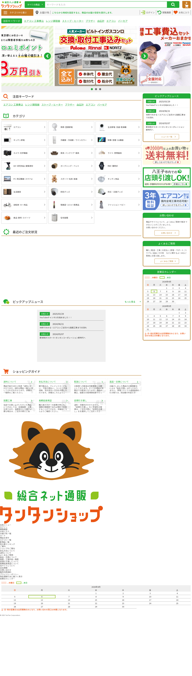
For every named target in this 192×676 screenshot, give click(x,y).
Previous (47, 56)
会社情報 (3, 567)
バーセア (123, 21)
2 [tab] (96, 89)
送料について (5, 552)
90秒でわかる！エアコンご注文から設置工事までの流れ (165, 116)
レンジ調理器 (53, 21)
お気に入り (4, 531)
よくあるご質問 (166, 261)
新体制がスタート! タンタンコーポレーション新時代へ (165, 128)
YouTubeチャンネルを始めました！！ (162, 105)
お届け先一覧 (5, 533)
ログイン (3, 527)
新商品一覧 (4, 542)
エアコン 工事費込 (34, 21)
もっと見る (130, 301)
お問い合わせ (166, 233)
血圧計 (100, 21)
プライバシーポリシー (9, 574)
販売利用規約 (5, 572)
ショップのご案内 (7, 548)
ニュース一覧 (166, 136)
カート (3, 535)
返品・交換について (8, 557)
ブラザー (90, 21)
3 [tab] (100, 89)
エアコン (111, 21)
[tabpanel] (96, 56)
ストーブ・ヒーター (73, 21)
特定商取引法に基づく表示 (11, 576)
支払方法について (7, 550)
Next (144, 56)
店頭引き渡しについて (9, 561)
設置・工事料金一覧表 (9, 559)
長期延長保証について (9, 563)
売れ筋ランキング (7, 544)
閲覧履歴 (3, 529)
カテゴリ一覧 (5, 540)
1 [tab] (92, 89)
